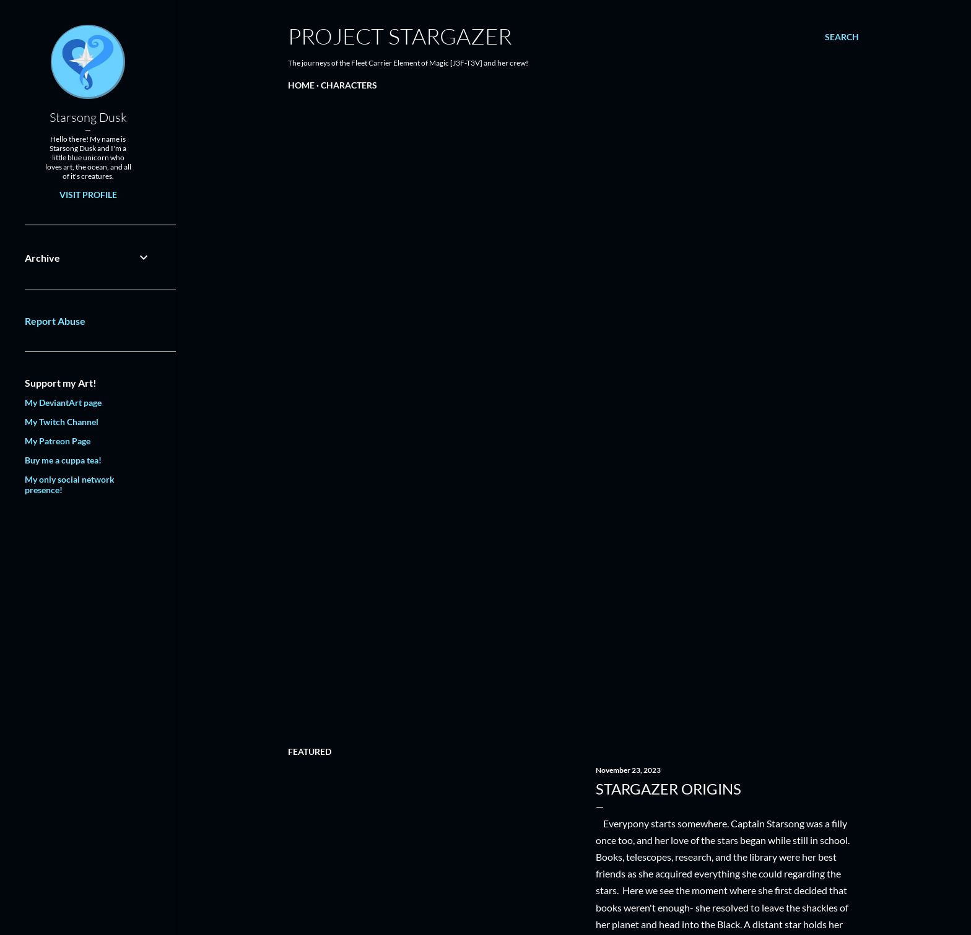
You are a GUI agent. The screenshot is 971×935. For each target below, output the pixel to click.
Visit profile (88, 194)
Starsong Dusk (88, 117)
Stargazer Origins (668, 789)
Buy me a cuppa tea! (63, 460)
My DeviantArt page (63, 402)
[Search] (842, 37)
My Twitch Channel (61, 421)
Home (301, 85)
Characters (349, 85)
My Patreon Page (57, 441)
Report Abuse (55, 321)
